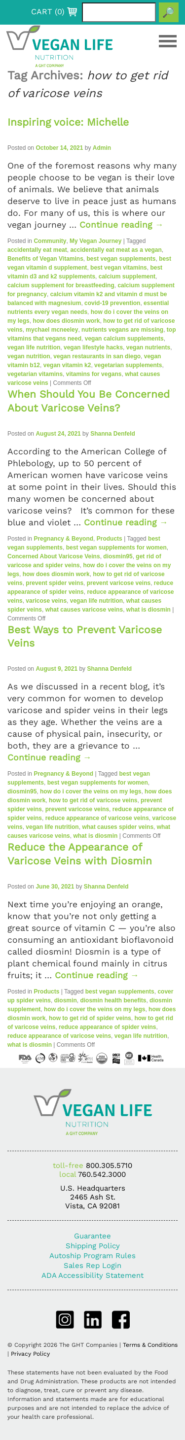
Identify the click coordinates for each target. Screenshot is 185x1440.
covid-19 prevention (112, 303)
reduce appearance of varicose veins (97, 818)
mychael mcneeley (52, 329)
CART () (48, 11)
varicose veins (46, 600)
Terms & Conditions (150, 1344)
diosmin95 (117, 556)
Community (50, 241)
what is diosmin (148, 609)
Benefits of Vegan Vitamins (45, 258)
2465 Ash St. (92, 1197)
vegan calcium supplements (124, 338)
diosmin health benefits (113, 1000)
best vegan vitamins (118, 267)
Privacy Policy (30, 1353)
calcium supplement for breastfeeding (60, 285)
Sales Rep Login (92, 1265)
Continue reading (121, 225)
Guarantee (92, 1236)
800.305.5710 (109, 1165)
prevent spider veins (54, 583)
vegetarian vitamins (35, 374)
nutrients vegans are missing (122, 329)
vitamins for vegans (94, 374)
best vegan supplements (121, 258)
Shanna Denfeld (112, 433)
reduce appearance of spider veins (107, 1027)
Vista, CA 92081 (92, 1205)
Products (109, 538)
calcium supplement (127, 276)
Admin (102, 147)
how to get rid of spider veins (90, 1018)
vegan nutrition (28, 356)
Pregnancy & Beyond (63, 538)
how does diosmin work (66, 320)
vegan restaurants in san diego (97, 356)
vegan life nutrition (33, 347)
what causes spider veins (117, 826)
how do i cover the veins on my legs (90, 791)
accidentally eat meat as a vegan (115, 249)
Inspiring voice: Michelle (68, 122)
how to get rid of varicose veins (93, 800)
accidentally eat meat (37, 249)
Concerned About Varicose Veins (53, 556)
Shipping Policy (93, 1245)
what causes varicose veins (84, 609)
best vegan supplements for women (116, 547)
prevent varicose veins (118, 583)
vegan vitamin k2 (67, 365)
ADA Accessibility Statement (92, 1275)
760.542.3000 (102, 1174)
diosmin (65, 1000)
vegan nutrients (148, 347)
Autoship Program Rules (92, 1255)
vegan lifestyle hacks (93, 347)
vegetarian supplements (128, 365)
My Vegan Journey (95, 241)
